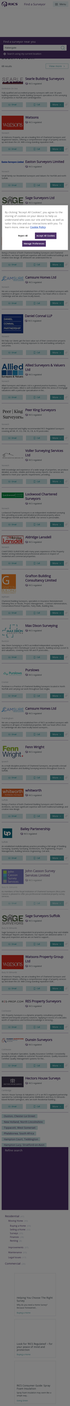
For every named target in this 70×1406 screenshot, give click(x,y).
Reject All (22, 235)
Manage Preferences (34, 243)
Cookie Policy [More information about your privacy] (38, 227)
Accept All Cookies (45, 235)
